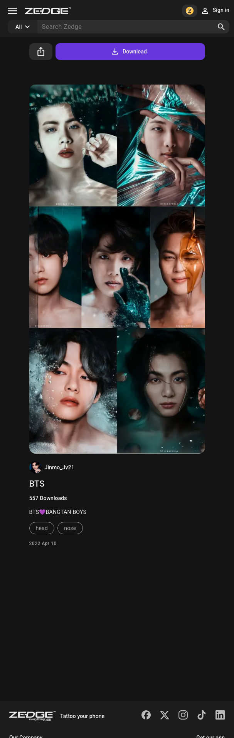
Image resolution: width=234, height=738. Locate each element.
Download (128, 51)
